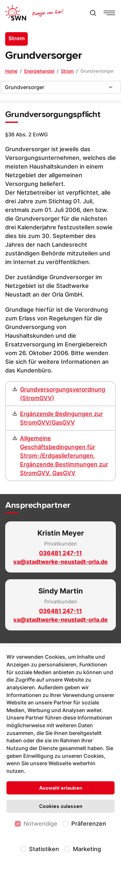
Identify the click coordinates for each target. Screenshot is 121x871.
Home (11, 71)
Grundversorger (97, 71)
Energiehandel (39, 71)
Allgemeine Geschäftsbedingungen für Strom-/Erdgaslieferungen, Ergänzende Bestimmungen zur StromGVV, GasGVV (64, 455)
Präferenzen (88, 823)
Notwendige (40, 823)
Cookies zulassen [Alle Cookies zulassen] (60, 806)
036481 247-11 (60, 553)
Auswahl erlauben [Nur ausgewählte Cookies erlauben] (60, 788)
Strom (67, 71)
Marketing (87, 849)
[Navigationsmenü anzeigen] (109, 12)
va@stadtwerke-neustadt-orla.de (60, 561)
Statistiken (44, 849)
